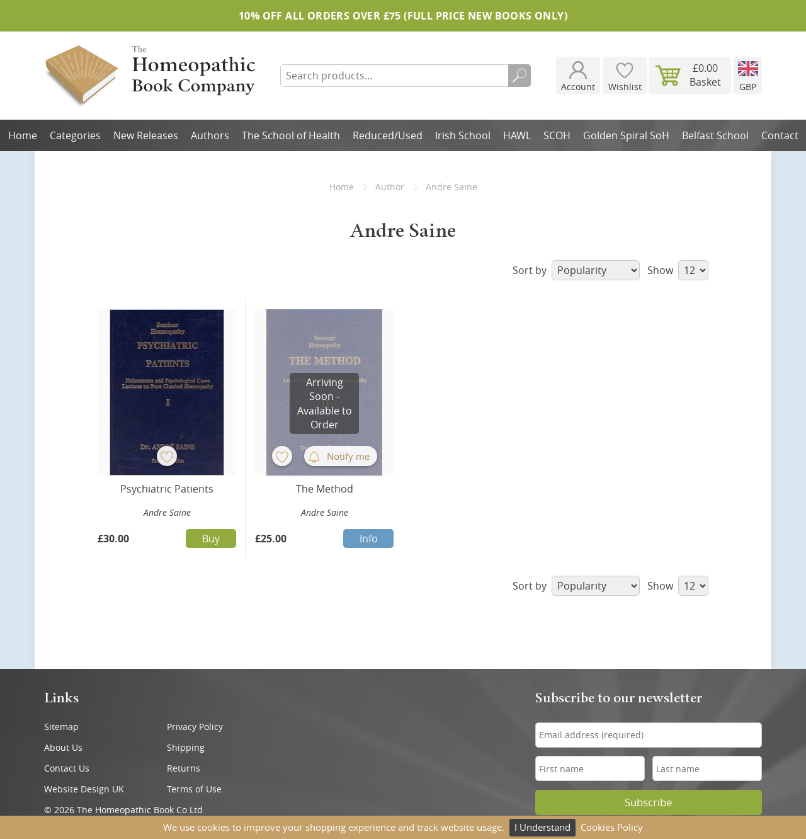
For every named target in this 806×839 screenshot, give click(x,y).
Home (22, 135)
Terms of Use (194, 789)
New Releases (145, 135)
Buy (211, 538)
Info (369, 538)
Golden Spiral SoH (626, 135)
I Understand (542, 827)
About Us (63, 747)
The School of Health (291, 135)
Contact (779, 135)
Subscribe (649, 802)
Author (389, 187)
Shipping (186, 747)
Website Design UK (84, 789)
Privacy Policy (195, 727)
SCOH (556, 135)
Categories (75, 135)
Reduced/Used (388, 135)
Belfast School (715, 135)
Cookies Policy (612, 827)
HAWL (517, 135)
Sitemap (61, 727)
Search (519, 75)
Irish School (463, 135)
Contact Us (66, 768)
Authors (210, 135)
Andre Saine (167, 512)
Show (677, 270)
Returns (183, 768)
